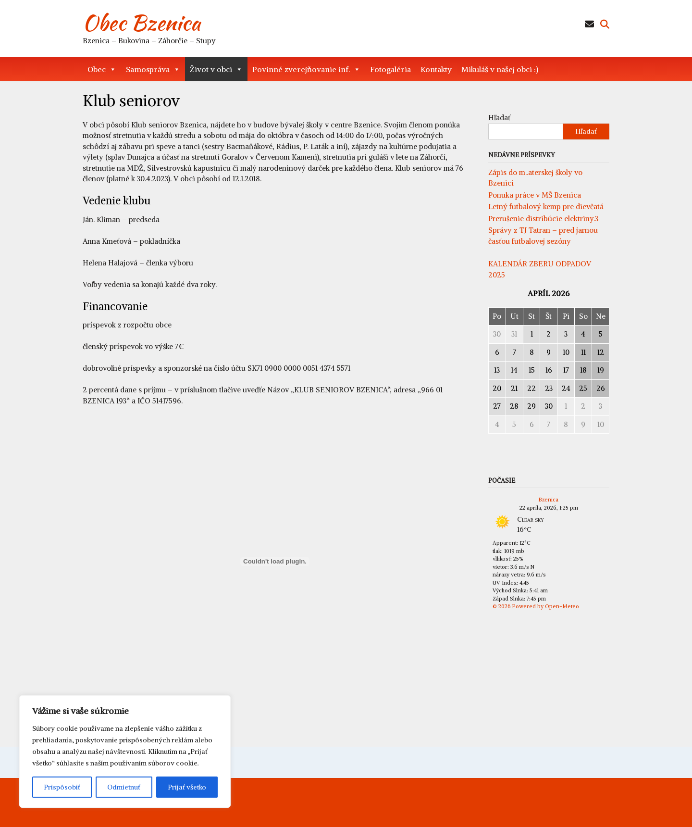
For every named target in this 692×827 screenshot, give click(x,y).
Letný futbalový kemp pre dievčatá (546, 206)
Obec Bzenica (141, 22)
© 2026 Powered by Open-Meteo (536, 606)
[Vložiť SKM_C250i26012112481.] (275, 561)
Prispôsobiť (62, 787)
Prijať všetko (187, 787)
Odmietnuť (123, 787)
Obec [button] (101, 69)
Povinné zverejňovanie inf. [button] (306, 69)
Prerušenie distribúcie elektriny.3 (543, 218)
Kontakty (436, 69)
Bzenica (548, 499)
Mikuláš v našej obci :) (499, 69)
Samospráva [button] (153, 69)
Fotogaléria (390, 69)
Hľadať (499, 117)
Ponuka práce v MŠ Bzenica (534, 195)
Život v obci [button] (216, 69)
